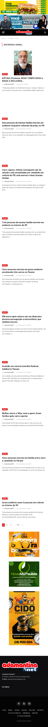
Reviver (35, 713)
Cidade (17, 710)
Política (32, 710)
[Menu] (3, 32)
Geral (5, 74)
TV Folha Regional (24, 716)
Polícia (24, 710)
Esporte (40, 710)
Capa (4, 710)
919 (18, 525)
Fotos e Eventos (14, 713)
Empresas (26, 713)
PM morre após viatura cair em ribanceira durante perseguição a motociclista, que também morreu (22, 319)
